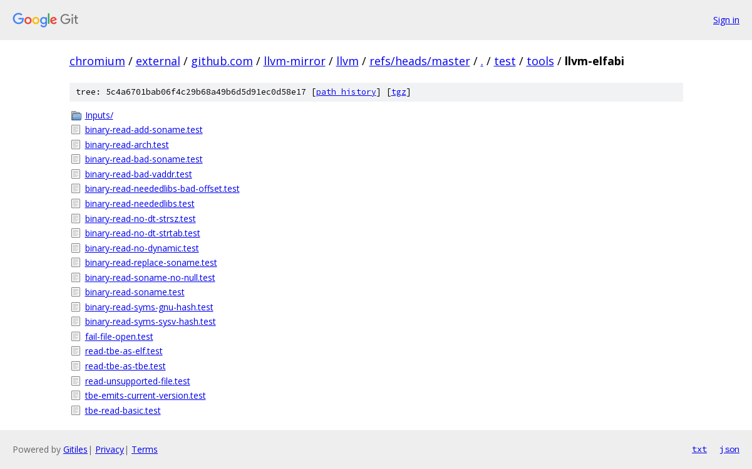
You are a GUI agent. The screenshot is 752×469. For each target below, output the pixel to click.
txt (699, 449)
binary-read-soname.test (135, 292)
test (505, 60)
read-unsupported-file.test (137, 381)
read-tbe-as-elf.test (124, 351)
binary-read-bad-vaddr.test (138, 174)
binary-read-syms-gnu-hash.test (149, 307)
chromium (97, 60)
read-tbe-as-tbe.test (125, 366)
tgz (398, 92)
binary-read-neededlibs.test (140, 203)
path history (346, 92)
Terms (144, 449)
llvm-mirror (295, 60)
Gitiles (75, 449)
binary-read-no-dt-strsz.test (140, 218)
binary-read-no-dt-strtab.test (142, 233)
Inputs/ (99, 115)
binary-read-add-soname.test (144, 129)
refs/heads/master (419, 60)
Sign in (726, 20)
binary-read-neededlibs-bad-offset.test (162, 188)
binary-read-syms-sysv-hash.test (150, 321)
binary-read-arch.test (127, 144)
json (729, 449)
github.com (222, 60)
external (158, 60)
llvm (347, 60)
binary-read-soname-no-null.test (150, 277)
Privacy (109, 449)
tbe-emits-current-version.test (145, 395)
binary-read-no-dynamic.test (142, 248)
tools (540, 60)
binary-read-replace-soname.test (151, 262)
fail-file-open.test (119, 336)
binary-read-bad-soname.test (144, 159)
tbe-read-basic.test (123, 410)
